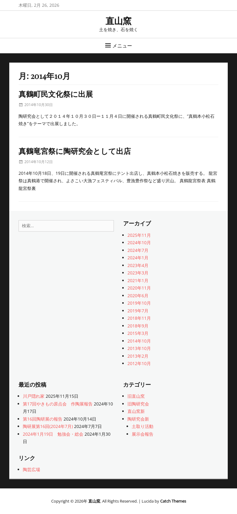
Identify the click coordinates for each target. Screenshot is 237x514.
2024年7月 (137, 250)
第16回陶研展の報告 (42, 419)
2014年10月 (139, 341)
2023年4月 (137, 265)
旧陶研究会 (138, 404)
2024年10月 (139, 242)
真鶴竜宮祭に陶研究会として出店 (75, 151)
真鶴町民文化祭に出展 (56, 94)
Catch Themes (173, 501)
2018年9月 (137, 326)
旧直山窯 (136, 396)
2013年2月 (137, 356)
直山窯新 (136, 411)
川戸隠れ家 (33, 396)
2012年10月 (139, 363)
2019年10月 (139, 303)
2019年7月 (137, 311)
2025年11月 (139, 235)
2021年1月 (137, 280)
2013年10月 (139, 348)
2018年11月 (139, 318)
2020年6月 (137, 295)
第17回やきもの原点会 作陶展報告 (58, 404)
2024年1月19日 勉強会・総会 (53, 434)
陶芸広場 (31, 469)
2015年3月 (137, 333)
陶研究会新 (138, 419)
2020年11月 (139, 288)
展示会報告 (142, 434)
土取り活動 (142, 426)
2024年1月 (137, 258)
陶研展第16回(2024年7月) (48, 426)
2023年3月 (137, 273)
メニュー (122, 45)
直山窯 (118, 20)
